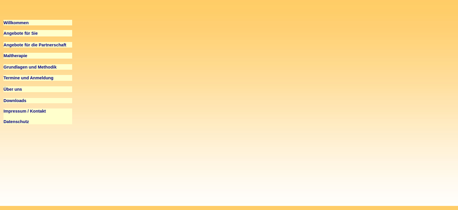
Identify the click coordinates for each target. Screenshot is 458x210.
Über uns (13, 89)
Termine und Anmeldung (28, 78)
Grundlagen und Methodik (30, 67)
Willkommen (16, 22)
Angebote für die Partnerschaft (35, 45)
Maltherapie (15, 55)
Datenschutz (16, 121)
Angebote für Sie (21, 33)
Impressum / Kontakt (25, 111)
